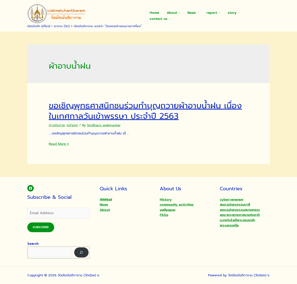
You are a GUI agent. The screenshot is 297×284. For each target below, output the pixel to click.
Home (159, 15)
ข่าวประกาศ (57, 125)
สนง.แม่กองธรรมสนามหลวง (240, 209)
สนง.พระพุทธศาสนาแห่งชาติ (240, 215)
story (232, 15)
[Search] (81, 252)
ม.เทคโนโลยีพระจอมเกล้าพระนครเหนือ (237, 223)
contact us (255, 15)
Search (33, 243)
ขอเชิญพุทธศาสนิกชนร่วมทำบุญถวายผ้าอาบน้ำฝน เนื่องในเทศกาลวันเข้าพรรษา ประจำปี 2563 (145, 110)
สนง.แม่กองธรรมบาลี (235, 204)
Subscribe (41, 227)
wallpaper (168, 209)
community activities (177, 204)
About (176, 15)
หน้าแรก (72, 125)
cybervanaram (231, 199)
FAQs (164, 215)
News (194, 15)
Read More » (59, 143)
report (213, 15)
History (166, 199)
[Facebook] (30, 188)
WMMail (106, 199)
